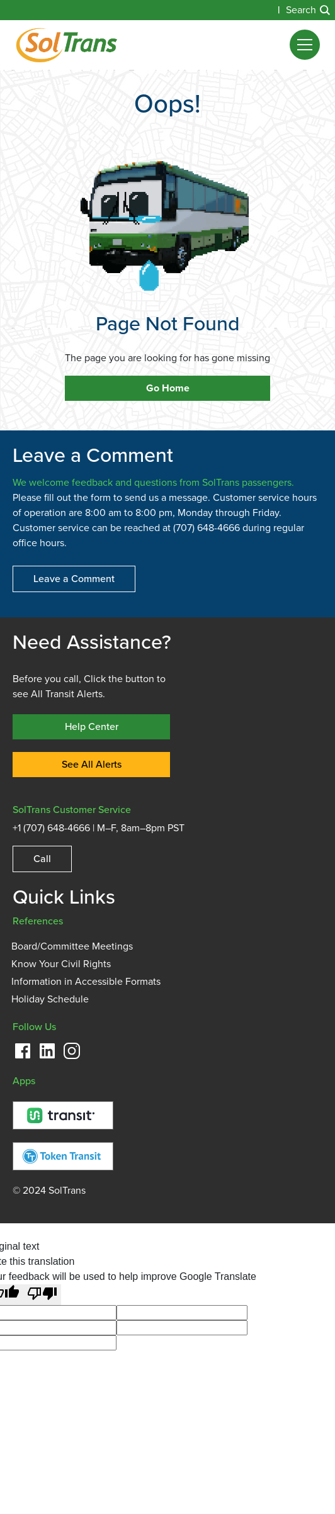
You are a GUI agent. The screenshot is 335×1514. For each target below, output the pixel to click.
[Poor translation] (42, 1294)
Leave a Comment (74, 578)
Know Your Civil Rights (61, 964)
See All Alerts (92, 764)
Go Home (168, 388)
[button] (305, 45)
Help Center (91, 726)
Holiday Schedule (50, 999)
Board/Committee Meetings (72, 946)
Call (42, 858)
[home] (66, 45)
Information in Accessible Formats (86, 981)
